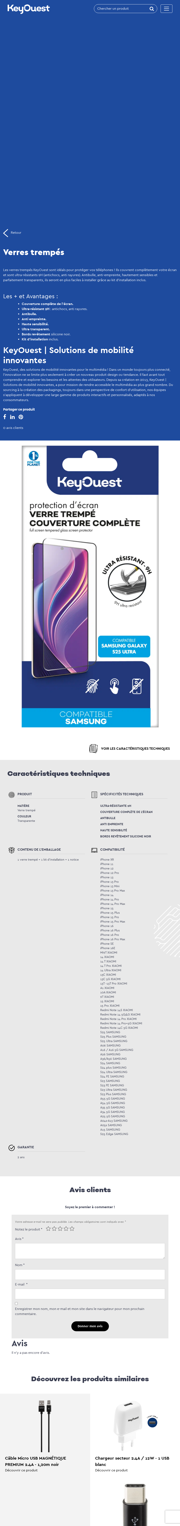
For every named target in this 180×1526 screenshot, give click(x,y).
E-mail (21, 1284)
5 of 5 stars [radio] (71, 1228)
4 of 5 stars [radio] (66, 1228)
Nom (20, 1265)
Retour (12, 233)
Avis (19, 1239)
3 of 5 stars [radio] (60, 1228)
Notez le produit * (28, 1229)
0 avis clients (13, 428)
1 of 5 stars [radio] (48, 1228)
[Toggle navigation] (166, 8)
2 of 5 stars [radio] (54, 1228)
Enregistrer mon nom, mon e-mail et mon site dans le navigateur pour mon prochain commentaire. (79, 1311)
